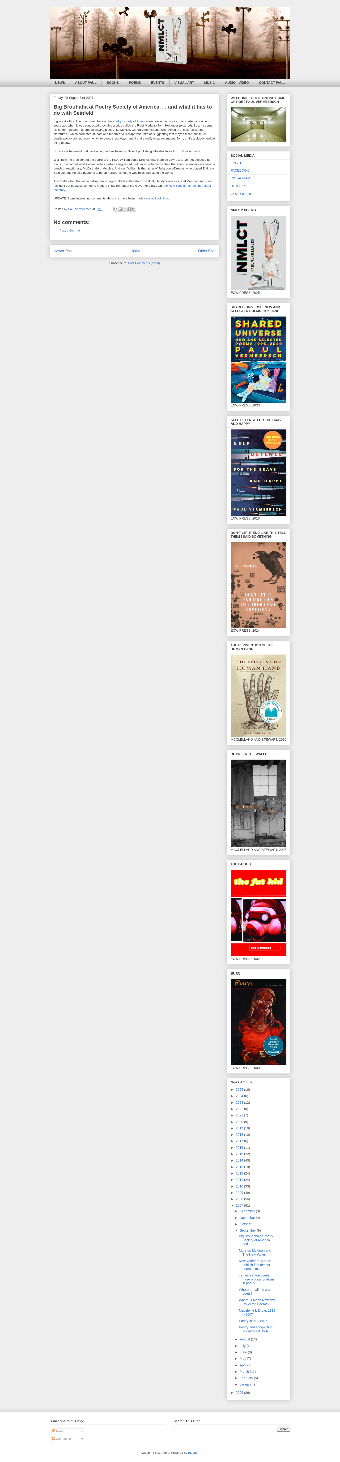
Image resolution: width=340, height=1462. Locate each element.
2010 (240, 1186)
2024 (240, 1096)
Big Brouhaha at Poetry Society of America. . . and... (256, 1240)
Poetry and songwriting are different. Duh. (255, 1329)
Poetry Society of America (130, 121)
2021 (240, 1115)
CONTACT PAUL (272, 83)
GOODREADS (241, 194)
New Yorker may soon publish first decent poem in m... (255, 1265)
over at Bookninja (156, 198)
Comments (61, 1439)
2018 (240, 1135)
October (246, 1224)
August (245, 1339)
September (248, 1230)
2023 (240, 1102)
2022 (240, 1109)
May (243, 1359)
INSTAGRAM (240, 178)
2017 (240, 1141)
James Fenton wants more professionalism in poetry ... (256, 1279)
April (243, 1365)
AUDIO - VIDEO (237, 83)
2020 (240, 1122)
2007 (240, 1205)
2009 (240, 1193)
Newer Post (63, 251)
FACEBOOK (240, 170)
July (243, 1346)
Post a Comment (71, 230)
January (246, 1384)
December (248, 1211)
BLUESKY (238, 186)
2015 (240, 1154)
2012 (240, 1173)
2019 (240, 1128)
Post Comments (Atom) (144, 263)
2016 (240, 1147)
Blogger (193, 1452)
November (248, 1218)
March (245, 1371)
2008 (240, 1199)
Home (135, 251)
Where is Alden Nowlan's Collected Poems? (257, 1302)
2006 (240, 1392)
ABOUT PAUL (86, 83)
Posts (58, 1431)
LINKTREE (239, 163)
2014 (240, 1160)
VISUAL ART (184, 83)
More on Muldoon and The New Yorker (255, 1252)
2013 (240, 1167)
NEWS (60, 83)
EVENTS (157, 83)
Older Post (207, 251)
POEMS (135, 83)
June (244, 1352)
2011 (240, 1180)
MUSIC (209, 83)
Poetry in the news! (253, 1321)
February (247, 1378)
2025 (240, 1089)
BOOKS (113, 83)
